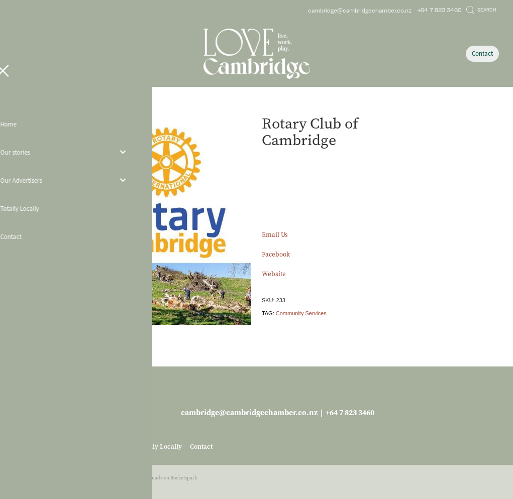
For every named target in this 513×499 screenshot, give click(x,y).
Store (89, 107)
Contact (482, 53)
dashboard (66, 477)
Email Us (275, 234)
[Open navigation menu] (74, 54)
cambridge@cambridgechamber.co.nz (360, 10)
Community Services (301, 313)
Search (481, 10)
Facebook (276, 254)
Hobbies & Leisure (123, 107)
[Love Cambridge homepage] (256, 54)
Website (274, 274)
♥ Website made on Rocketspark (162, 477)
